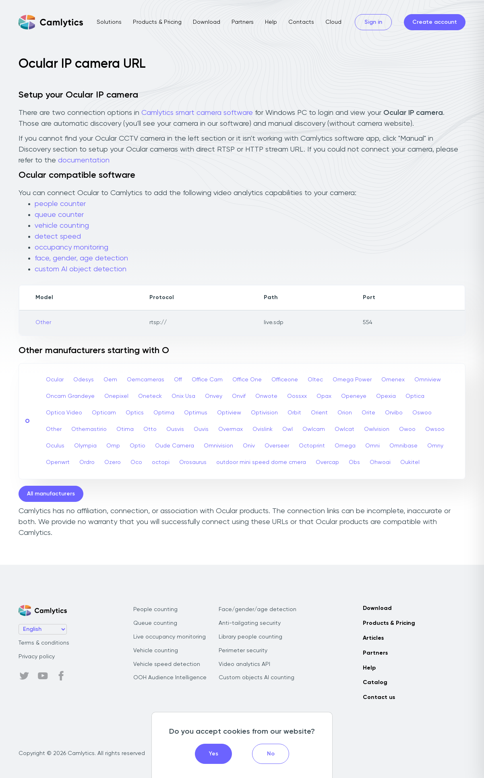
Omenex (393, 380)
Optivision (264, 413)
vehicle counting (62, 225)
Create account (434, 22)
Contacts (301, 22)
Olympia (85, 446)
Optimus (195, 413)
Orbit (294, 413)
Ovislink (262, 429)
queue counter (59, 214)
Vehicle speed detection (166, 664)
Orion (344, 413)
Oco (136, 462)
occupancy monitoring (71, 247)
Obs (354, 462)
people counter (60, 204)
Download (206, 22)
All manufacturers (51, 494)
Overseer (277, 446)
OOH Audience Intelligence (170, 677)
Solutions (109, 22)
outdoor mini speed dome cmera (261, 462)
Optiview (229, 413)
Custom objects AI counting (256, 677)
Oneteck (150, 396)
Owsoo (435, 429)
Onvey (213, 396)
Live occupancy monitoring (169, 637)
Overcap (327, 462)
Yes (213, 754)
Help (271, 22)
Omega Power (352, 380)
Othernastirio (89, 429)
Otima (125, 429)
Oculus (55, 446)
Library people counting (250, 637)
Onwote (266, 396)
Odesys (83, 380)
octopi (161, 462)
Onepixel (116, 396)
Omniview (427, 380)
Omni (372, 446)
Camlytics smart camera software (197, 112)
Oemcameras (145, 380)
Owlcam (313, 429)
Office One (247, 380)
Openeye (353, 396)
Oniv (249, 446)
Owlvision (376, 429)
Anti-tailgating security (250, 623)
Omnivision (218, 446)
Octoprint (312, 446)
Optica (414, 396)
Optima (163, 413)
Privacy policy (37, 656)
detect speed (58, 236)
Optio (137, 446)
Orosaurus (193, 462)
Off (178, 380)
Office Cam (207, 380)
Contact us (379, 697)
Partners (243, 22)
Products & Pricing (157, 22)
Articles (373, 638)
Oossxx (297, 396)
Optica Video (64, 413)
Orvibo (394, 413)
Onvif (239, 396)
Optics (135, 413)
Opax (323, 396)
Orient (319, 413)
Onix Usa (183, 396)
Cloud (333, 22)
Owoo (407, 429)
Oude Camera (174, 446)
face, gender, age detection (81, 258)
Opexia (386, 396)
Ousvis (175, 429)
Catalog (375, 682)
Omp (113, 446)
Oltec (315, 380)
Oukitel (410, 462)
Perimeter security (243, 650)
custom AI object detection (80, 269)
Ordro (87, 462)
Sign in (373, 22)
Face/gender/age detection (257, 609)
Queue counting (155, 623)
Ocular (55, 380)
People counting (155, 609)
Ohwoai (380, 462)
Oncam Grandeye (70, 396)
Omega (345, 446)
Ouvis (201, 429)
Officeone (284, 380)
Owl (287, 429)
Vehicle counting (155, 650)
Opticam (104, 413)
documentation (84, 160)
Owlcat (344, 429)
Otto (150, 429)
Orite (368, 413)
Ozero (112, 462)
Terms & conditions (44, 643)
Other (43, 322)
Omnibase (403, 446)
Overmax (230, 429)
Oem (110, 380)
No (271, 754)
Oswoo (422, 413)
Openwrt (58, 462)
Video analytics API (244, 664)
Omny (435, 446)
